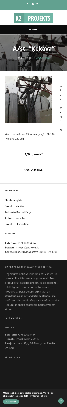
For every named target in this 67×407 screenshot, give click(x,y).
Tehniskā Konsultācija (18, 212)
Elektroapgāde (13, 200)
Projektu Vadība (14, 206)
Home (19, 58)
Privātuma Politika (38, 395)
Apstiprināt (11, 402)
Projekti (29, 58)
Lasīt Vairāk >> (13, 318)
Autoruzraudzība (15, 218)
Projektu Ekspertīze (17, 224)
